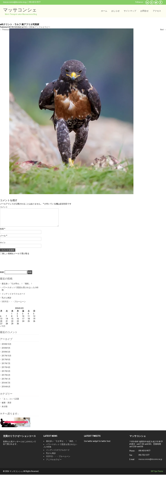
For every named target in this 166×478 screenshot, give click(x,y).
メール (3, 239)
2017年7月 (6, 367)
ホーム (104, 11)
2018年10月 (6, 347)
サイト (3, 246)
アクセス (157, 11)
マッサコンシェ (20, 10)
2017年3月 (6, 374)
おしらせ (115, 11)
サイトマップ (130, 11)
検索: (2, 275)
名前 (2, 232)
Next (163, 29)
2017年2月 (6, 378)
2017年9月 (6, 363)
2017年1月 (6, 382)
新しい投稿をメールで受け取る (15, 257)
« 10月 (2, 329)
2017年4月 (6, 370)
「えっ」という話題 (10, 402)
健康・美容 (6, 406)
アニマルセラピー (42, 27)
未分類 (4, 410)
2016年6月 (6, 390)
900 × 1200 (28, 27)
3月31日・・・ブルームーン (14, 305)
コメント (4, 207)
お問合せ (144, 11)
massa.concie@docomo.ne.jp (15, 2)
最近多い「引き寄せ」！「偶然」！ (17, 287)
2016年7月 (6, 386)
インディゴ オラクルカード (13, 297)
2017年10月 (6, 359)
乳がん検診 (6, 301)
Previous (4, 29)
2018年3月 (6, 355)
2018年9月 (6, 351)
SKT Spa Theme (157, 474)
